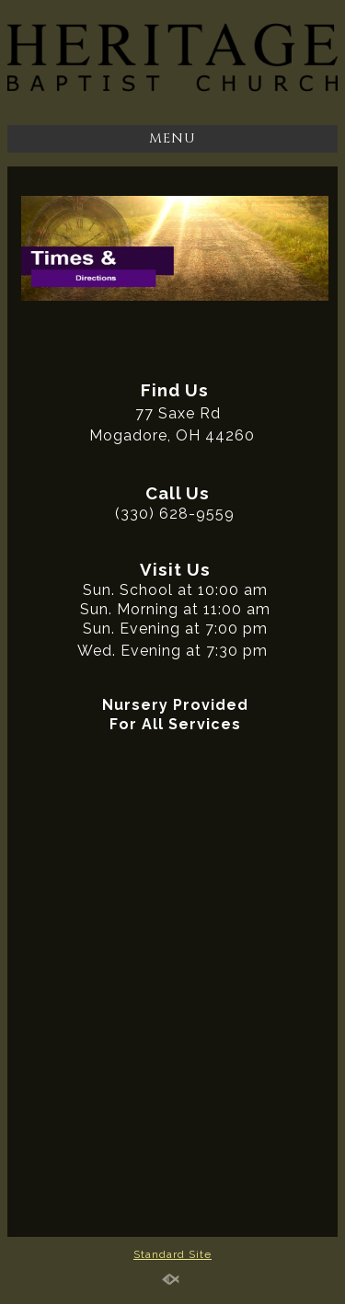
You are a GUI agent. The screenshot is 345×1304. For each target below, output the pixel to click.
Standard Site (172, 1254)
